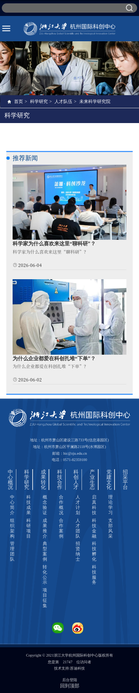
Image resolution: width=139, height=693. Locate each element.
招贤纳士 (78, 551)
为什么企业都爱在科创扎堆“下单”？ (54, 358)
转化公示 (45, 574)
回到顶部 (69, 685)
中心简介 (12, 504)
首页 (18, 101)
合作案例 (61, 528)
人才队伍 (63, 101)
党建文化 (109, 479)
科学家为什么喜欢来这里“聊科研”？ (54, 243)
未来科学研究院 (94, 101)
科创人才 (76, 479)
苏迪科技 (77, 668)
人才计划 (78, 504)
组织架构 (12, 528)
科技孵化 (94, 551)
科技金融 (94, 528)
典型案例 (45, 551)
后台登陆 (69, 680)
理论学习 (110, 504)
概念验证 (45, 504)
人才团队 (78, 528)
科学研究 (39, 101)
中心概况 (10, 479)
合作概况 (61, 504)
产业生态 (92, 479)
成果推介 (45, 528)
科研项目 (28, 528)
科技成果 (28, 504)
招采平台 (125, 479)
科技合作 (59, 479)
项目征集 (45, 597)
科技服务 (94, 574)
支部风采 (110, 528)
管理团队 (12, 551)
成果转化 (43, 479)
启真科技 (94, 504)
